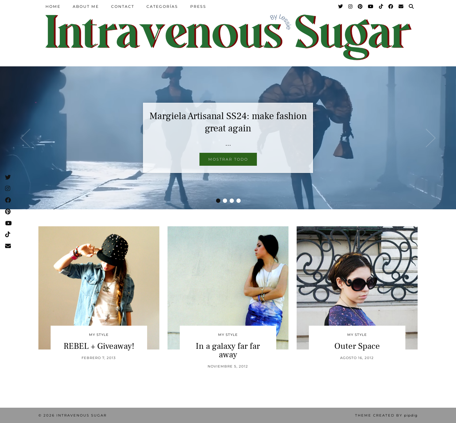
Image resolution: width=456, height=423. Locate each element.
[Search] (411, 6)
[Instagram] (350, 6)
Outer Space (357, 346)
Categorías (162, 6)
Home (53, 6)
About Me (86, 6)
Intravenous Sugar (81, 415)
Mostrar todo (228, 159)
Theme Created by (386, 415)
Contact (122, 6)
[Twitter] (341, 6)
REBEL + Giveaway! (99, 346)
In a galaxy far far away (228, 350)
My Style (99, 334)
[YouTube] (371, 6)
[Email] (401, 6)
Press (198, 6)
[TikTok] (381, 6)
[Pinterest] (360, 6)
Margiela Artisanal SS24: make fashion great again (228, 122)
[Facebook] (391, 6)
